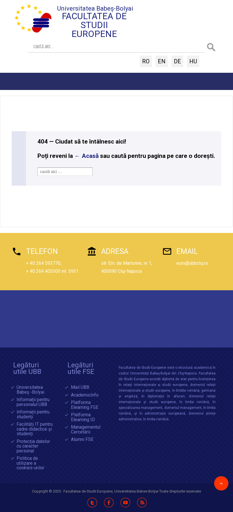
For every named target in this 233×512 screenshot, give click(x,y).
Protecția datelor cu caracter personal (33, 446)
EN (162, 61)
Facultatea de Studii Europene (94, 25)
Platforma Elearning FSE (84, 405)
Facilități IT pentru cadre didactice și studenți (35, 429)
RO (146, 61)
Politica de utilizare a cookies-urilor (30, 463)
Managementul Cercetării (85, 429)
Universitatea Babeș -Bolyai (30, 390)
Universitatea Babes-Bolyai (136, 491)
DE (177, 61)
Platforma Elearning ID (83, 417)
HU (193, 61)
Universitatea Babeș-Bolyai (95, 8)
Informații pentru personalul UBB (33, 402)
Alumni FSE (82, 439)
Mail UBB (80, 387)
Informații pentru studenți (33, 414)
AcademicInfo (85, 395)
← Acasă (86, 155)
